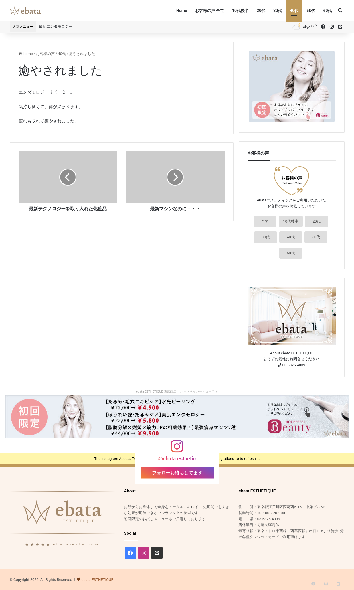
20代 (261, 10)
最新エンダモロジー (55, 26)
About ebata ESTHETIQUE (291, 353)
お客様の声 (45, 54)
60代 (327, 10)
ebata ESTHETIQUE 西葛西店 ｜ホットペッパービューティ (177, 391)
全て (265, 221)
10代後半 (240, 10)
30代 (277, 10)
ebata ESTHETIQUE (97, 579)
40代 (294, 10)
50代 (310, 10)
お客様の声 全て (209, 10)
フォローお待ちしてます (177, 472)
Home (181, 10)
